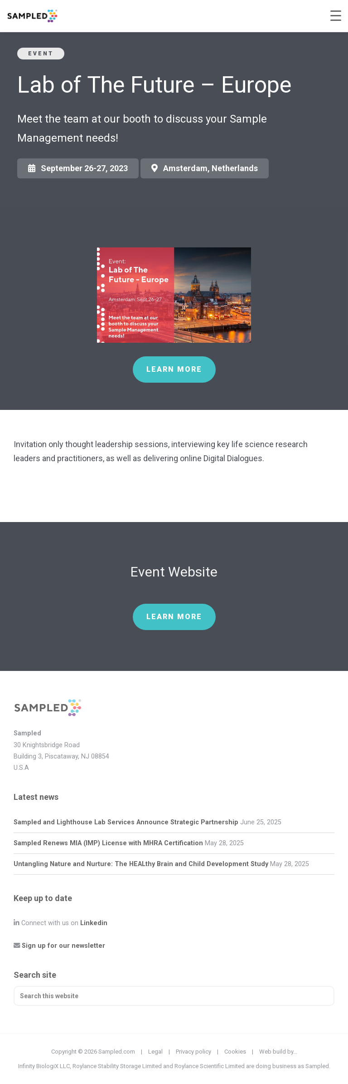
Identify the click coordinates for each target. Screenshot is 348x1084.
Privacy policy (193, 1051)
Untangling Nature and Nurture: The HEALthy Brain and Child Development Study (141, 864)
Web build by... (278, 1051)
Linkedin (93, 923)
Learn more (174, 369)
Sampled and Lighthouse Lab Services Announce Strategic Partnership (126, 822)
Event (40, 53)
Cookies (235, 1051)
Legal (155, 1051)
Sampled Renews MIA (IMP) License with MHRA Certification (108, 843)
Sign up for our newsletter (63, 946)
